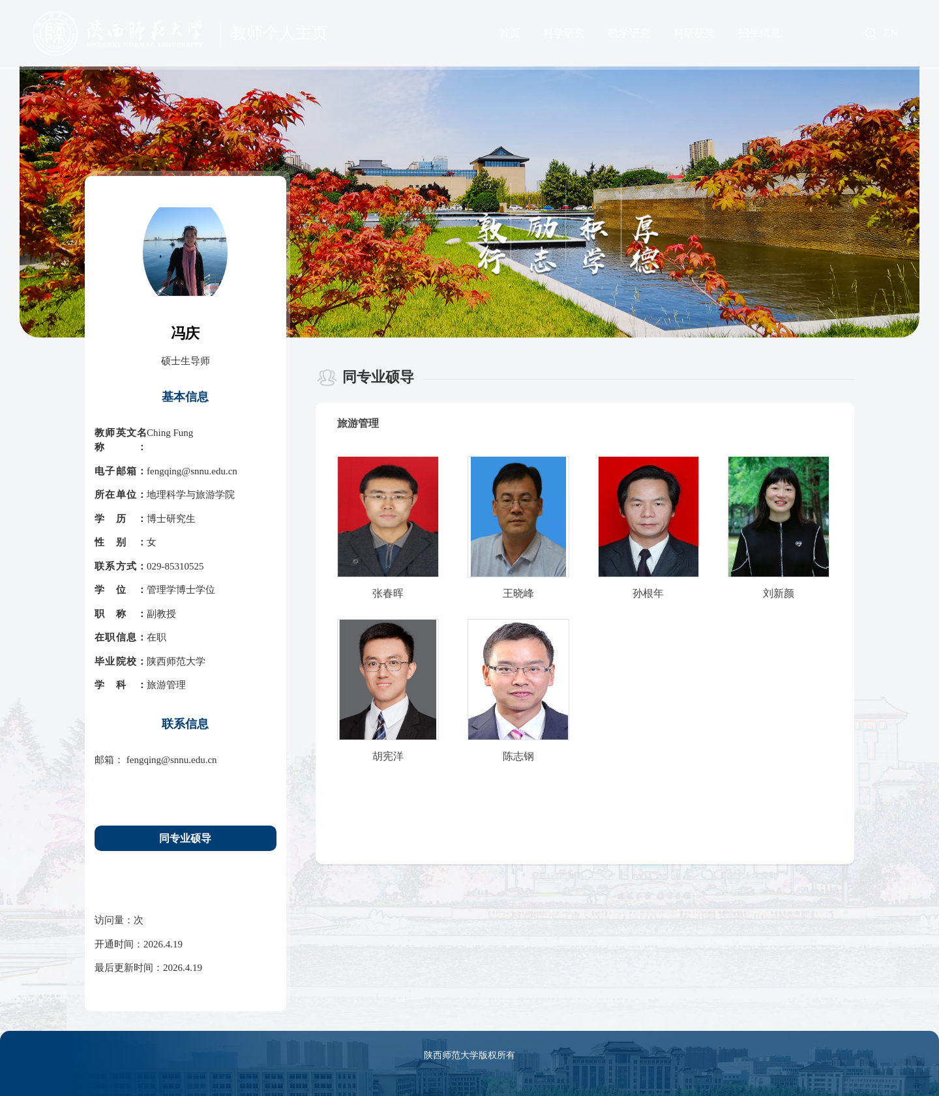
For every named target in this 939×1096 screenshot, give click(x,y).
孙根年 (648, 593)
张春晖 (388, 593)
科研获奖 (694, 32)
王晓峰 (518, 593)
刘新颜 (778, 593)
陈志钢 (518, 756)
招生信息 (760, 32)
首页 (509, 32)
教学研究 (629, 32)
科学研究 (564, 32)
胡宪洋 (388, 756)
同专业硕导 (185, 838)
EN (891, 33)
